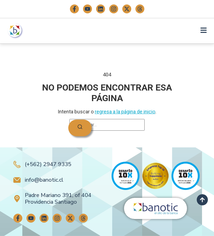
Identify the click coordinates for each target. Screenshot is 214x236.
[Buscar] (80, 128)
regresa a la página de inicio (125, 112)
